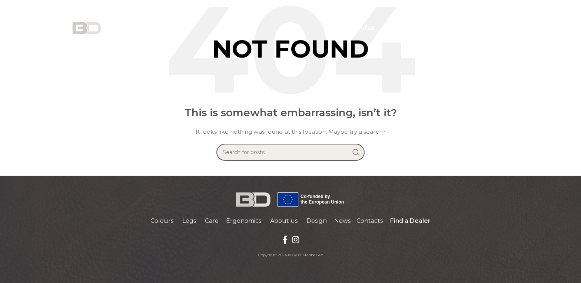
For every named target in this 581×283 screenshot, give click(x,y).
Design (316, 220)
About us (284, 220)
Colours (161, 220)
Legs (189, 220)
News (342, 220)
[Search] (290, 152)
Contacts (369, 220)
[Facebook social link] (285, 239)
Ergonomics (243, 220)
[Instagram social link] (295, 239)
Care (212, 220)
